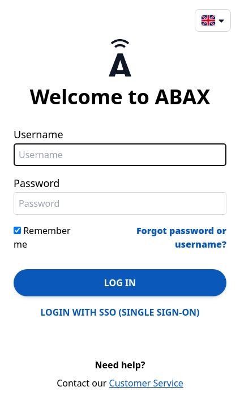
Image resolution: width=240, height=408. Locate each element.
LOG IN (120, 283)
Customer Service (146, 383)
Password (36, 183)
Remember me (42, 237)
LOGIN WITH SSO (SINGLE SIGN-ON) (120, 312)
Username (38, 134)
